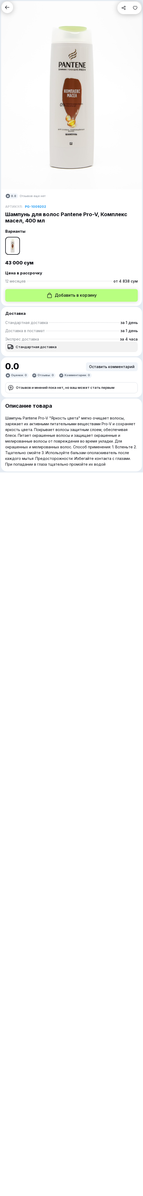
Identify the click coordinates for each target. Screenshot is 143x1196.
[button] (7, 7)
